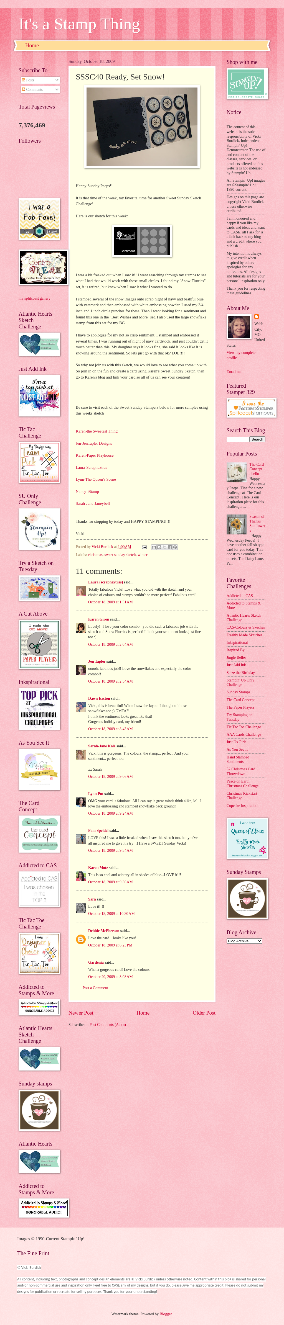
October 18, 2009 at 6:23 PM (110, 945)
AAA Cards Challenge (244, 734)
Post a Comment (95, 988)
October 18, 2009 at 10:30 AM (111, 914)
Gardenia (96, 962)
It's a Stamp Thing (79, 24)
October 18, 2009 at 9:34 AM (110, 850)
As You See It (237, 749)
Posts (28, 80)
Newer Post (81, 1013)
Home (32, 45)
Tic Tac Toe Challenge (244, 727)
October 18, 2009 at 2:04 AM (110, 644)
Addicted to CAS (240, 596)
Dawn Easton (99, 698)
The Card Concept (241, 700)
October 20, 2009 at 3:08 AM (110, 977)
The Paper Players (240, 707)
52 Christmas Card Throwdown (241, 771)
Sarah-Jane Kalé (102, 746)
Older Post (204, 1013)
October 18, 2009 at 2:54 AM (110, 681)
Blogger (165, 1314)
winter (142, 555)
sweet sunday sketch (120, 555)
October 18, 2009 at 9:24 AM (110, 813)
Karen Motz (98, 868)
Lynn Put (95, 794)
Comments (32, 90)
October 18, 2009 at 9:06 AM (110, 777)
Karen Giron (98, 619)
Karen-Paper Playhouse (94, 455)
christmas (95, 555)
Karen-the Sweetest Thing (97, 431)
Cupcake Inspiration (242, 806)
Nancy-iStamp (87, 491)
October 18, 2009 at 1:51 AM (110, 602)
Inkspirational (237, 642)
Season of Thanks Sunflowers (257, 523)
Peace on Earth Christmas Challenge (242, 783)
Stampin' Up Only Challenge (240, 682)
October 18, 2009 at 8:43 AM (110, 729)
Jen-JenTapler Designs (94, 443)
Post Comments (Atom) (108, 1025)
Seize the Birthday (241, 673)
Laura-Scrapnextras (91, 467)
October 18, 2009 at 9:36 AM (110, 882)
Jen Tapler (96, 661)
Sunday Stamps (238, 692)
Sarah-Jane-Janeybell (93, 503)
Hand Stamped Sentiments (238, 759)
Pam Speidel (98, 831)
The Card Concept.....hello (257, 469)
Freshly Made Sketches (244, 635)
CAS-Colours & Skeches (246, 627)
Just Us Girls (236, 742)
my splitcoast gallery (34, 298)
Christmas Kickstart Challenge (242, 795)
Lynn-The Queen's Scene (96, 479)
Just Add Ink (236, 665)
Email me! (235, 372)
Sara (92, 899)
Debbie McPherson (103, 931)
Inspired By (236, 650)
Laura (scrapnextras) (105, 582)
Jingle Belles (236, 657)
